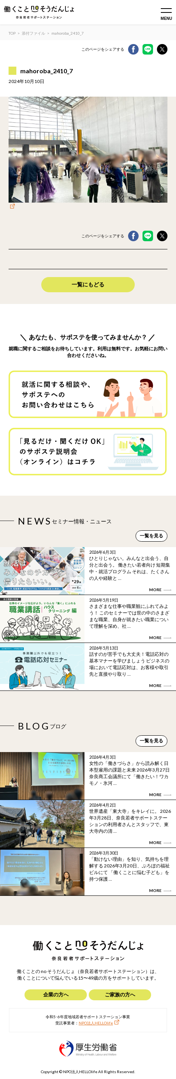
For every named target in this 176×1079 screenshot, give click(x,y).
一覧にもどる (88, 284)
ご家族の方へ (120, 994)
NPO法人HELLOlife (96, 1023)
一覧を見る (151, 536)
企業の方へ (56, 994)
